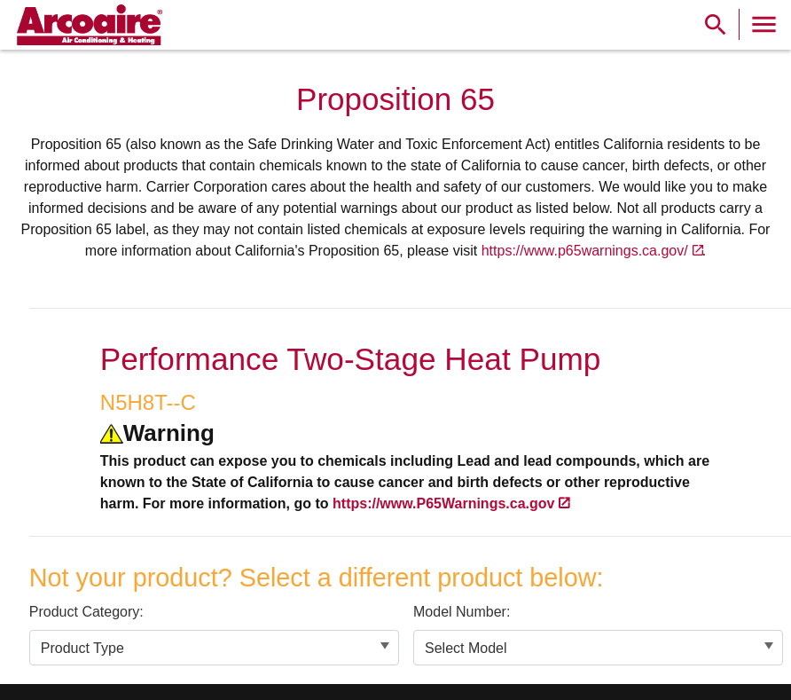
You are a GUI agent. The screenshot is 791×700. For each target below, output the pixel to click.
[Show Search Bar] (715, 24)
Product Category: (86, 611)
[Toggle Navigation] (763, 24)
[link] (87, 24)
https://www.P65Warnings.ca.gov (443, 503)
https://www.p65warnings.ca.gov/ (585, 250)
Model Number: (461, 611)
